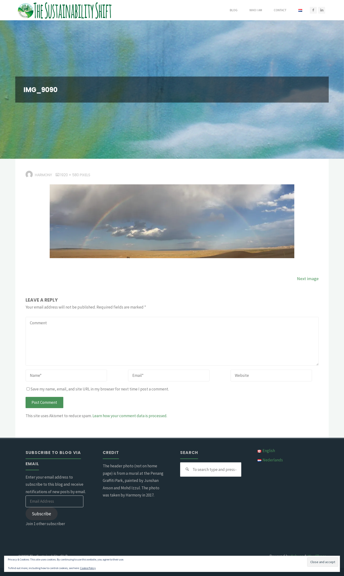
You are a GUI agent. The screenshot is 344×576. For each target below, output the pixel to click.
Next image (308, 278)
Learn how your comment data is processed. (129, 415)
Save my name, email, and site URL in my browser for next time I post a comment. (98, 389)
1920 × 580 (70, 174)
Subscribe (41, 514)
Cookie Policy (88, 568)
